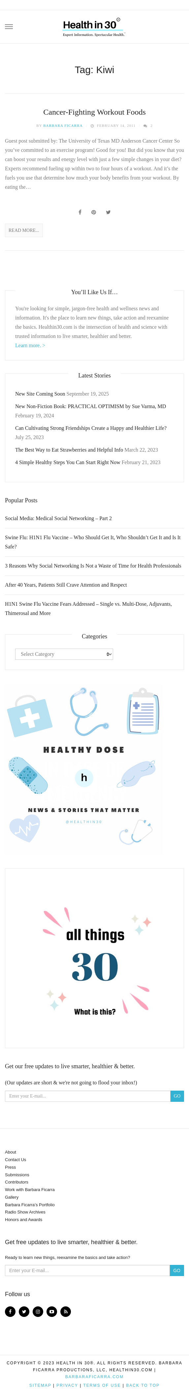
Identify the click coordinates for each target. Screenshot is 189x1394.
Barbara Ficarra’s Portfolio (30, 1204)
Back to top (143, 1385)
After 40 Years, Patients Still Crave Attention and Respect (66, 585)
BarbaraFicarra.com (94, 1377)
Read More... (24, 230)
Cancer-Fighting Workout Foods (94, 112)
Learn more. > (30, 345)
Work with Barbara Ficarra (30, 1189)
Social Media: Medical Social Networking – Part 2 (58, 518)
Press (10, 1167)
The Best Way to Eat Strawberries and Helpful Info (69, 450)
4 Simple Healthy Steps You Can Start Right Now (67, 462)
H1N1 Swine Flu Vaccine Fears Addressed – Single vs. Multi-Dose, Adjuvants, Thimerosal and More (88, 608)
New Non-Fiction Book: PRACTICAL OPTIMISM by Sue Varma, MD (90, 406)
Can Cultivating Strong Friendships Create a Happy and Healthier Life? (91, 428)
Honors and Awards (23, 1219)
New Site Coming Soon (40, 394)
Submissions (17, 1174)
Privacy (67, 1385)
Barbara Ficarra (63, 125)
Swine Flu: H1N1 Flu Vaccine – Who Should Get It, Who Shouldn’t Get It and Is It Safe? (93, 542)
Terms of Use (102, 1385)
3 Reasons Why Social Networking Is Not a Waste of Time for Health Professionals (93, 566)
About (10, 1152)
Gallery (11, 1197)
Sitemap (40, 1385)
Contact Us (15, 1159)
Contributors (16, 1182)
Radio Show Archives (25, 1212)
